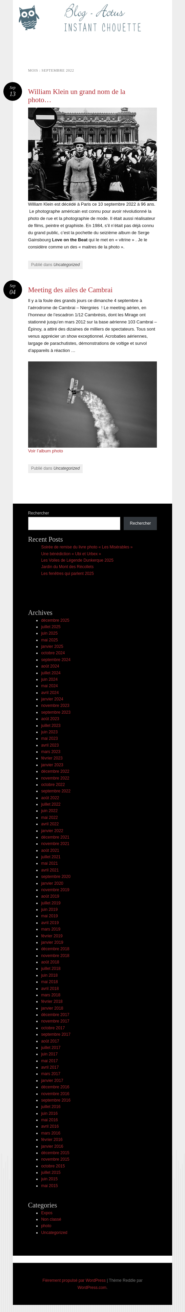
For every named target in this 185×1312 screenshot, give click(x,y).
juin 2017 (49, 1054)
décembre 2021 (55, 837)
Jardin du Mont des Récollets (67, 566)
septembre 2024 (55, 659)
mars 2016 (50, 1133)
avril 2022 (50, 824)
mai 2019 (49, 916)
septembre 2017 (55, 1034)
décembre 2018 (55, 948)
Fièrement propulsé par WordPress (74, 1280)
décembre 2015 (55, 1152)
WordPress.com (92, 1287)
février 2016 (51, 1139)
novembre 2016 (55, 1093)
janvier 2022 (52, 830)
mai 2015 (49, 1185)
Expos (46, 1213)
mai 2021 (49, 863)
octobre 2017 (53, 1028)
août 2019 (50, 896)
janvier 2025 (52, 646)
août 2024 (50, 666)
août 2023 (50, 718)
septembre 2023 (55, 712)
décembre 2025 (55, 620)
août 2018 (50, 962)
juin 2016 (49, 1113)
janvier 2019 (52, 942)
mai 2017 (49, 1060)
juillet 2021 (50, 857)
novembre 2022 (55, 778)
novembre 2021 (55, 843)
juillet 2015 (50, 1172)
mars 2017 (50, 1073)
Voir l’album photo (45, 450)
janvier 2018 (52, 1008)
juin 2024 (49, 679)
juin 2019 (49, 909)
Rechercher (38, 513)
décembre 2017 (55, 1014)
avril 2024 (50, 692)
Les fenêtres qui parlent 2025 (67, 573)
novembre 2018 (55, 955)
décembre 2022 (55, 771)
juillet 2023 (50, 725)
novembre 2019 (55, 889)
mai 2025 (49, 640)
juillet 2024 (50, 673)
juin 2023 (49, 732)
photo (46, 1225)
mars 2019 (50, 929)
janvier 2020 (52, 883)
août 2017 (50, 1041)
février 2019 (51, 936)
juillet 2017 (50, 1047)
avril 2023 (50, 745)
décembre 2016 (55, 1087)
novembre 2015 (55, 1159)
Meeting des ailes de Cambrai (70, 290)
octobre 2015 (53, 1166)
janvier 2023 (52, 765)
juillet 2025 (50, 626)
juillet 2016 (50, 1106)
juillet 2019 (50, 903)
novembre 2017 (55, 1021)
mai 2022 (49, 817)
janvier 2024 (52, 699)
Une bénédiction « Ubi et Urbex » (71, 553)
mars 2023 (50, 751)
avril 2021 (50, 870)
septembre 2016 (55, 1100)
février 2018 (51, 1001)
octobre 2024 (53, 653)
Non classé (51, 1219)
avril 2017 (50, 1067)
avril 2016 (50, 1126)
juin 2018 (49, 975)
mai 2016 (49, 1120)
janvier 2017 (52, 1080)
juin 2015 (49, 1179)
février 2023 (51, 758)
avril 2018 (50, 988)
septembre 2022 (55, 791)
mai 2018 (49, 981)
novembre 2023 (55, 705)
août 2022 (50, 797)
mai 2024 (49, 685)
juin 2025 (49, 633)
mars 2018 (50, 995)
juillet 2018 (50, 968)
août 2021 (50, 850)
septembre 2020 (55, 876)
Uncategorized (67, 264)
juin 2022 (49, 810)
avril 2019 (50, 922)
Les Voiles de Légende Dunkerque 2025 (77, 560)
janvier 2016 (52, 1146)
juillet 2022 (50, 804)
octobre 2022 (53, 784)
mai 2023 (49, 738)
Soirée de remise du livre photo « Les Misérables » (86, 547)
